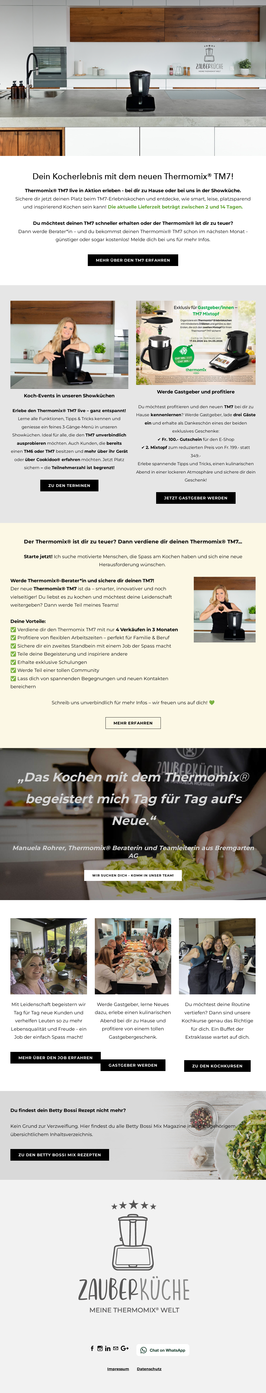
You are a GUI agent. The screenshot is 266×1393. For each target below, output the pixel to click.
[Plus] (125, 1348)
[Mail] (115, 1348)
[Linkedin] (107, 1348)
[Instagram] (100, 1348)
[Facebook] (92, 1348)
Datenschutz (149, 1369)
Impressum (118, 1369)
